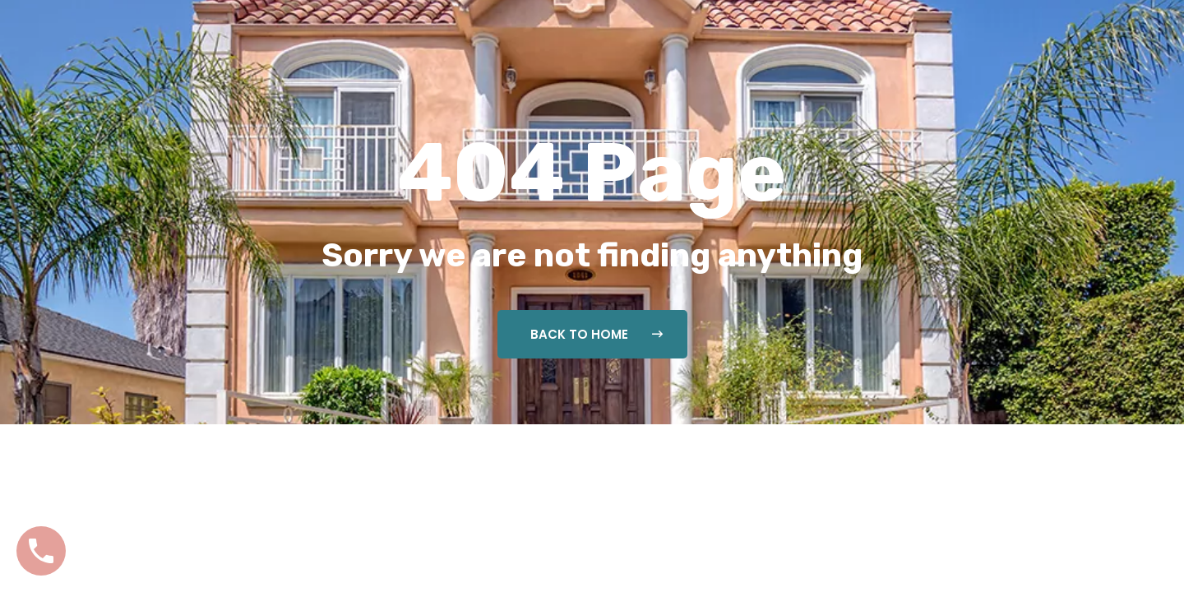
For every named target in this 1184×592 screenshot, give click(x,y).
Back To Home (596, 334)
